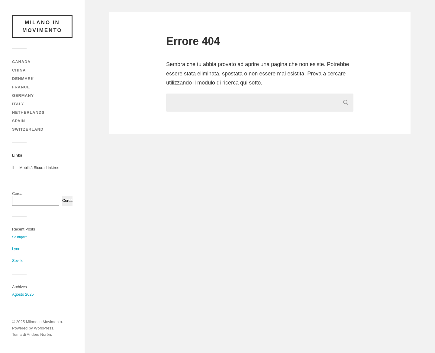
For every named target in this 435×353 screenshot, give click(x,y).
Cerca (17, 193)
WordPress (43, 328)
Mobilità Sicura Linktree (39, 167)
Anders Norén (39, 334)
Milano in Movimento (42, 26)
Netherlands (28, 112)
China (19, 70)
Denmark (23, 78)
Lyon (16, 248)
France (21, 87)
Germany (23, 95)
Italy (18, 104)
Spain (18, 121)
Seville (18, 260)
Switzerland (28, 129)
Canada (21, 61)
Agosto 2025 (23, 294)
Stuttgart (19, 237)
